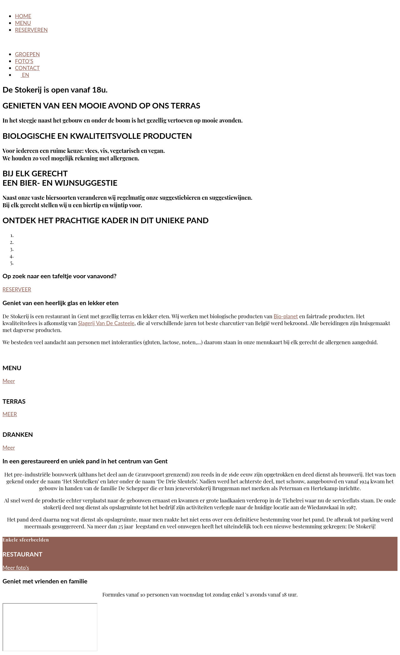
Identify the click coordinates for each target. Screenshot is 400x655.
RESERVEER (16, 289)
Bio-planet (286, 316)
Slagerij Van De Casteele (106, 323)
